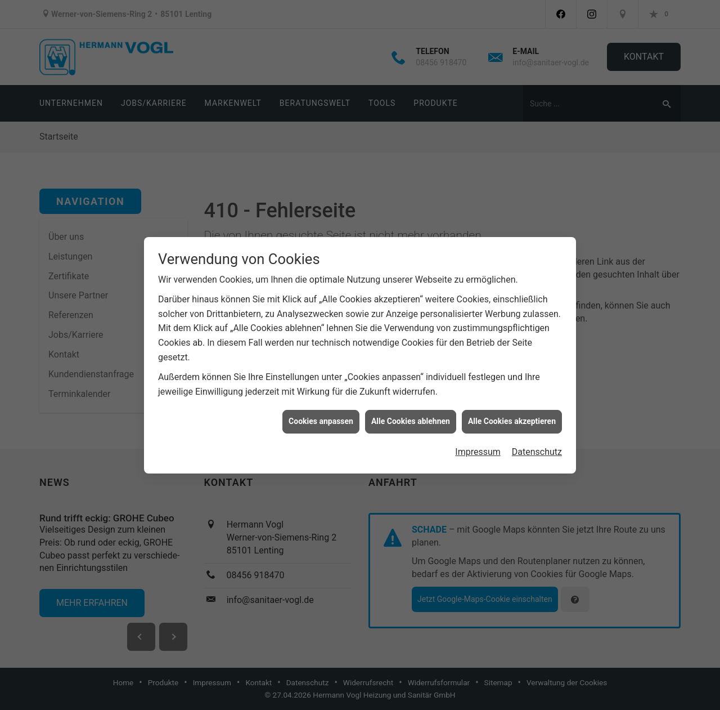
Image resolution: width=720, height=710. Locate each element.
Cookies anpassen (321, 417)
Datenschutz (537, 448)
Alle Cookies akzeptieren (512, 417)
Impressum (478, 448)
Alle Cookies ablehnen (410, 417)
